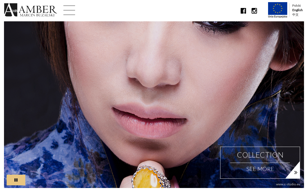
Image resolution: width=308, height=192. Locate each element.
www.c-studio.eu (288, 184)
